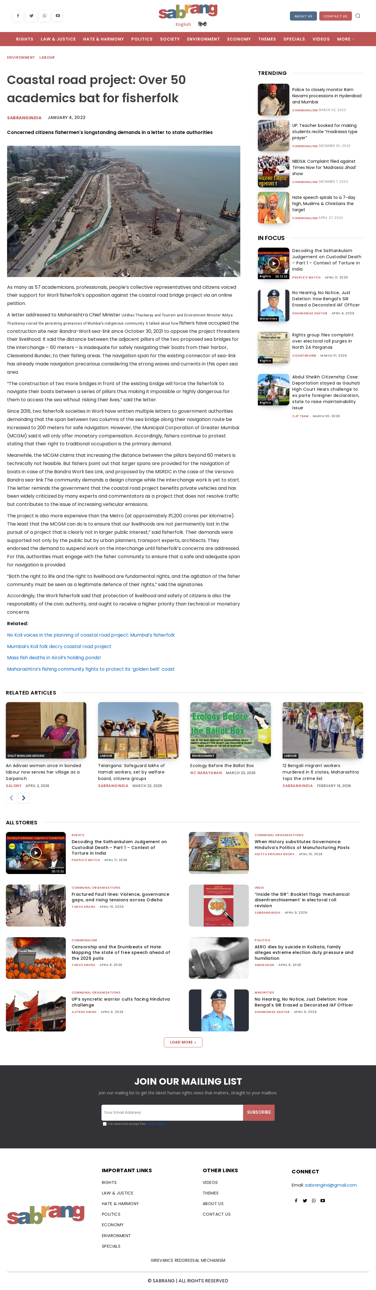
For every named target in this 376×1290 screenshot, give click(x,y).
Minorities (268, 318)
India (259, 887)
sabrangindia (113, 785)
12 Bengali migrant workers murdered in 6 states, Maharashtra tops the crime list (321, 772)
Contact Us (336, 16)
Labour (47, 58)
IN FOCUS (271, 238)
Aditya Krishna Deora (274, 854)
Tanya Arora (83, 907)
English (183, 24)
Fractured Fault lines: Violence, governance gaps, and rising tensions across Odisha (120, 897)
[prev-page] (11, 798)
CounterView (304, 355)
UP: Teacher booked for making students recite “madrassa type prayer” (324, 132)
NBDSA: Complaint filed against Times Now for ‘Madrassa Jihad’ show (324, 167)
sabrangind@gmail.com (331, 1185)
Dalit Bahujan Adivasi (26, 756)
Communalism (305, 110)
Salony (13, 785)
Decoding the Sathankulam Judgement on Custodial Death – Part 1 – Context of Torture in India (326, 260)
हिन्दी (202, 24)
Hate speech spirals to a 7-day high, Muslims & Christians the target (323, 203)
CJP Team (300, 416)
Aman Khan (264, 965)
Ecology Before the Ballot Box (222, 766)
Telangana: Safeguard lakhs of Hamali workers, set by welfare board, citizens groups (131, 772)
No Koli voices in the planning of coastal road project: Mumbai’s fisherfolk (91, 635)
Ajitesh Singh (84, 1012)
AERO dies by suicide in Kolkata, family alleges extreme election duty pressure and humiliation (304, 952)
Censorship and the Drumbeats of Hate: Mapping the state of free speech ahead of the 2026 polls (121, 952)
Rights (265, 276)
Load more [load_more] (183, 1042)
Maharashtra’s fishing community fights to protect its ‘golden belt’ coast (91, 669)
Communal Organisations (279, 835)
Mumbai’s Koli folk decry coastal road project (59, 646)
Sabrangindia (24, 118)
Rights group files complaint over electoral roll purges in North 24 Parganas (323, 341)
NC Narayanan (206, 772)
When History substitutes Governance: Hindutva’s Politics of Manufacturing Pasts (302, 845)
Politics (262, 940)
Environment (21, 58)
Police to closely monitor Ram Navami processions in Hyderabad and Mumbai (327, 96)
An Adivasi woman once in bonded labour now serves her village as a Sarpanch (43, 772)
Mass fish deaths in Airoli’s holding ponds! (54, 657)
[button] (357, 15)
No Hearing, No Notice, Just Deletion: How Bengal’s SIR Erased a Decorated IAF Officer (326, 299)
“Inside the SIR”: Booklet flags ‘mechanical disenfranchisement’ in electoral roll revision (302, 900)
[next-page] (24, 798)
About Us (303, 16)
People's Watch (306, 277)
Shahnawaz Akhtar (309, 313)
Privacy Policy (155, 1124)
